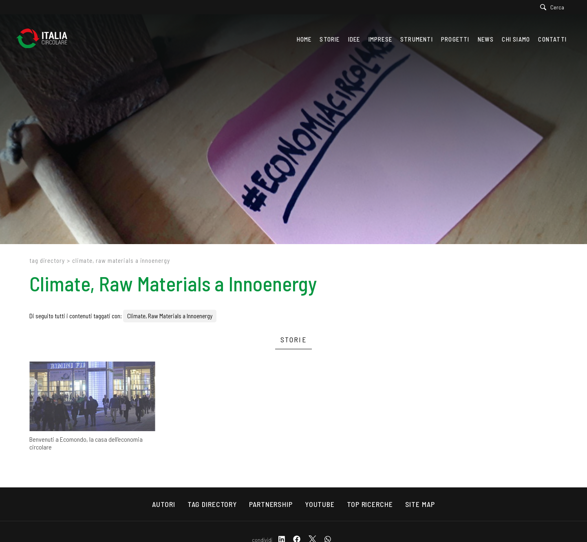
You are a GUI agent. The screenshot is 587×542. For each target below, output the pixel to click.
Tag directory (47, 260)
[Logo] (45, 39)
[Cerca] (554, 7)
